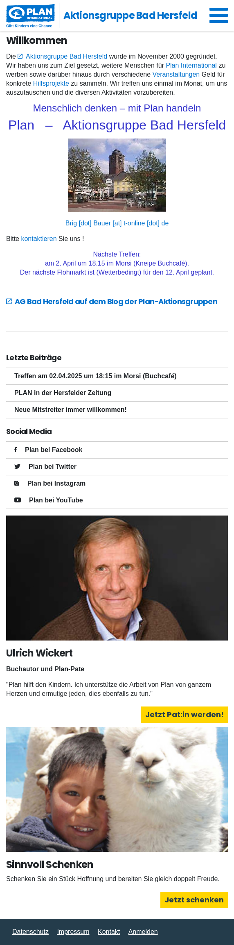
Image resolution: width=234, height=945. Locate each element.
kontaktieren (38, 238)
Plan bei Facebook (53, 449)
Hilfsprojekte (51, 83)
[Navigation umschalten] (218, 15)
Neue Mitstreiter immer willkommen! (70, 409)
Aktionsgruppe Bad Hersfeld (66, 56)
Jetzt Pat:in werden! (184, 714)
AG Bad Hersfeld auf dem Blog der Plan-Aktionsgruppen (116, 301)
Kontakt (109, 931)
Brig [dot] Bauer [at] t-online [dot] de (117, 223)
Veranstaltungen (176, 74)
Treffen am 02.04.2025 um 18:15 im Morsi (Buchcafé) (95, 376)
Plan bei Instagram (56, 483)
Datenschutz (30, 931)
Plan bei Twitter (52, 466)
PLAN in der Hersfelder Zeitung (62, 392)
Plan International (192, 65)
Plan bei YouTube (56, 500)
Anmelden (143, 931)
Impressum (73, 931)
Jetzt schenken (194, 900)
